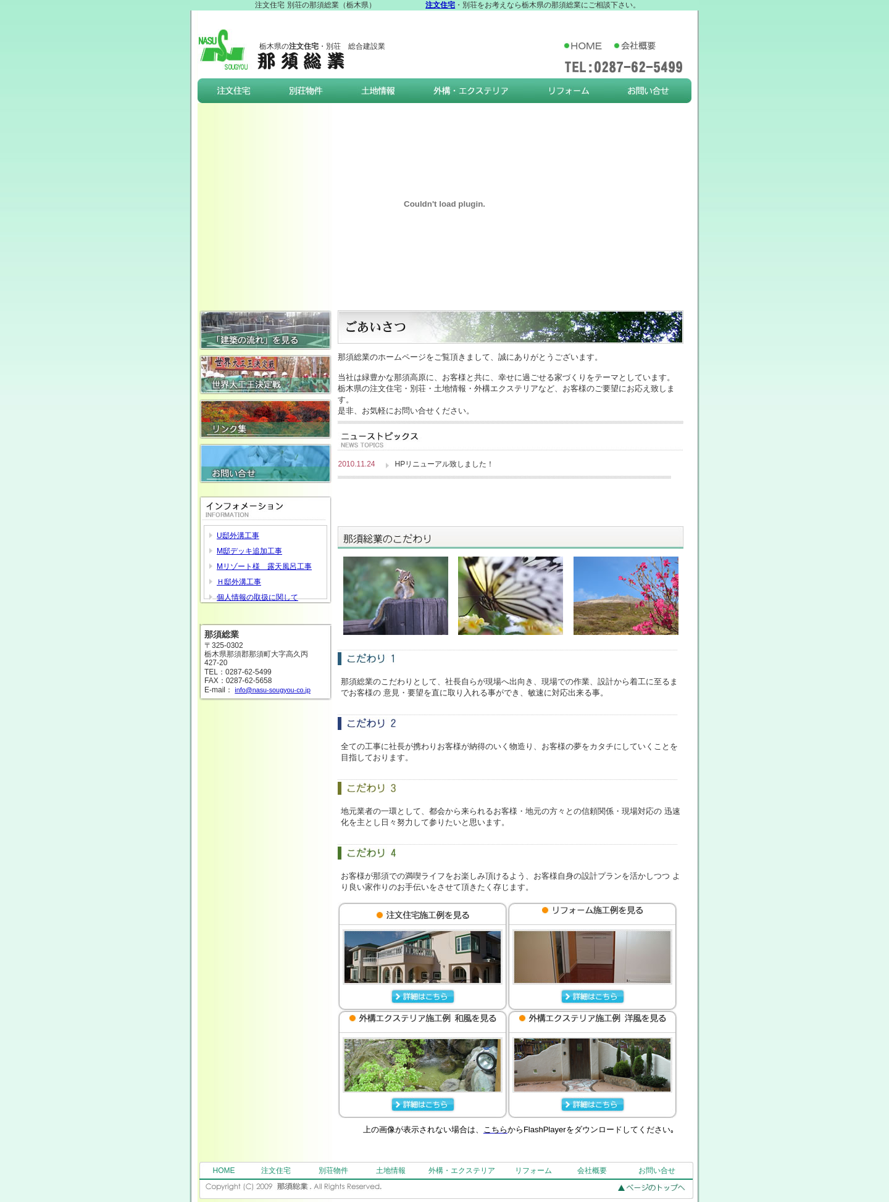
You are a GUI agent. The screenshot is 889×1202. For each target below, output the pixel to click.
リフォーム (533, 1170)
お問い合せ (656, 1170)
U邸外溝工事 (238, 535)
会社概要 (592, 1170)
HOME (224, 1170)
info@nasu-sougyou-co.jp (273, 690)
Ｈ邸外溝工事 (239, 582)
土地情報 (391, 1170)
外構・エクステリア (461, 1170)
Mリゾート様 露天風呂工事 (264, 566)
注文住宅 (276, 1170)
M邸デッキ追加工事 (249, 551)
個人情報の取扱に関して (257, 597)
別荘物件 (333, 1170)
